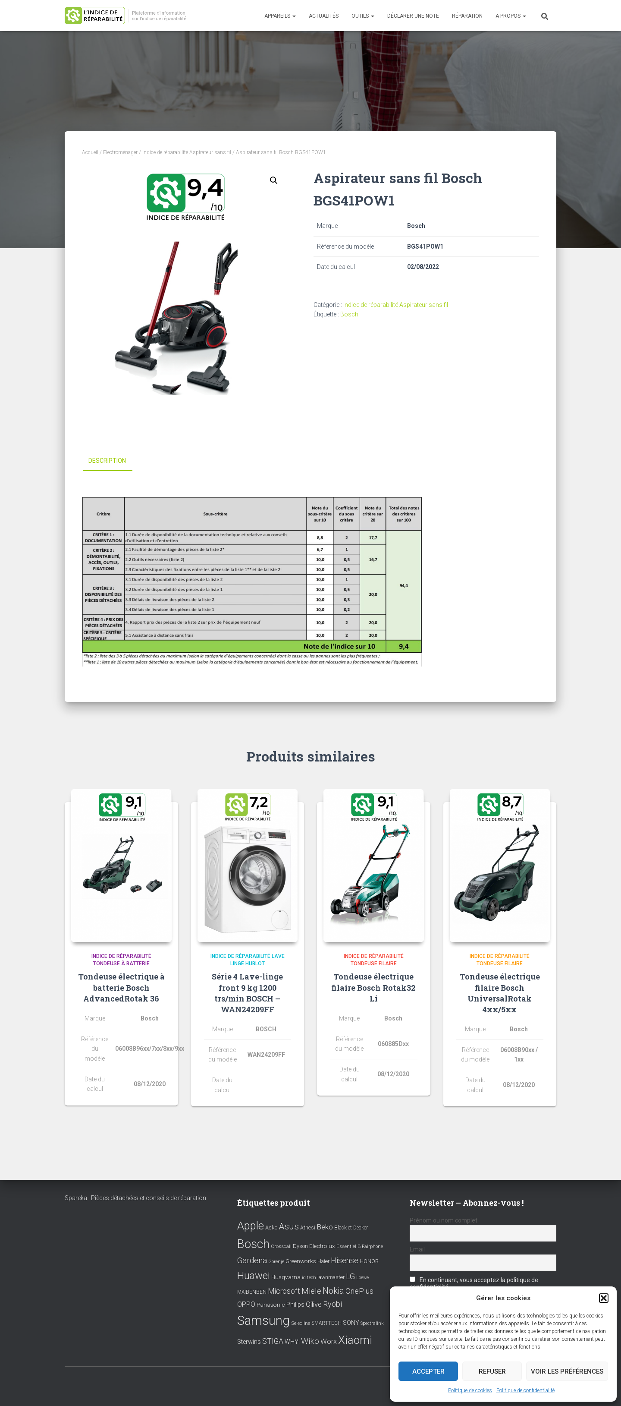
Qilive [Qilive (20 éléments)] (314, 1304)
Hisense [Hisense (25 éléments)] (344, 1260)
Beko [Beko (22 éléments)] (325, 1227)
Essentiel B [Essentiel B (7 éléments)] (348, 1246)
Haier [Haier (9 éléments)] (323, 1261)
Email (417, 1249)
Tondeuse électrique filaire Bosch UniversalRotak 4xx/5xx (500, 992)
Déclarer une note (413, 16)
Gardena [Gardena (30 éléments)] (252, 1260)
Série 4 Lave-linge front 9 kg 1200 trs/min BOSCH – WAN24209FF (247, 992)
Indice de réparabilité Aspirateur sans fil (186, 152)
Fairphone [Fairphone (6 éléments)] (372, 1246)
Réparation (467, 16)
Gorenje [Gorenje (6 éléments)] (276, 1261)
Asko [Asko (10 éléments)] (271, 1227)
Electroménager (120, 152)
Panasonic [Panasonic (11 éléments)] (271, 1304)
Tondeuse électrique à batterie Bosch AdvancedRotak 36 (121, 987)
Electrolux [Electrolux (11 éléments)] (322, 1245)
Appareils (280, 16)
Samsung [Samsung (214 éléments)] (263, 1320)
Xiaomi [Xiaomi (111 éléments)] (355, 1339)
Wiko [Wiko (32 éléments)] (310, 1341)
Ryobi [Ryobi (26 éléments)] (332, 1303)
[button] (603, 1298)
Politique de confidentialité (525, 1390)
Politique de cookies (470, 1390)
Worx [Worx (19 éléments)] (328, 1341)
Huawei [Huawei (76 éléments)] (253, 1276)
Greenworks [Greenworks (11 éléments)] (300, 1261)
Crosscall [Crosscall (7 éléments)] (281, 1246)
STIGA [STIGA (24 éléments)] (272, 1341)
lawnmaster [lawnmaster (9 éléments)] (331, 1277)
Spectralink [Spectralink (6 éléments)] (372, 1323)
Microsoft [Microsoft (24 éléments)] (284, 1291)
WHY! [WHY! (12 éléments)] (292, 1341)
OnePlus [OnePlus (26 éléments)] (359, 1290)
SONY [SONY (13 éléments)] (351, 1323)
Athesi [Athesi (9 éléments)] (307, 1227)
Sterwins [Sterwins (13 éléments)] (249, 1342)
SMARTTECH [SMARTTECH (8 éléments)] (326, 1323)
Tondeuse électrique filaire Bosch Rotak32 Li (373, 987)
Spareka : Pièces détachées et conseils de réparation (135, 1197)
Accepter (428, 1371)
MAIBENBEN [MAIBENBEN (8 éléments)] (252, 1292)
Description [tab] (107, 460)
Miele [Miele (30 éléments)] (311, 1291)
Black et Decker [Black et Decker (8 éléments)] (351, 1228)
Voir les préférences (567, 1371)
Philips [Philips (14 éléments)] (295, 1304)
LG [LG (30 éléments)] (350, 1276)
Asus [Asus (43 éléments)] (289, 1226)
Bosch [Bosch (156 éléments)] (253, 1244)
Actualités (324, 16)
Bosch (349, 314)
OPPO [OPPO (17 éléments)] (246, 1304)
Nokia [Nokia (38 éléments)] (333, 1291)
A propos (511, 16)
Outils (362, 16)
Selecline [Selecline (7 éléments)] (300, 1323)
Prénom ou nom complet (443, 1220)
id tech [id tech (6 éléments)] (309, 1277)
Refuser (492, 1371)
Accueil (90, 152)
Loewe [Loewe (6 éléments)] (362, 1277)
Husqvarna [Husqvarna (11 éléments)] (286, 1276)
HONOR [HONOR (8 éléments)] (369, 1261)
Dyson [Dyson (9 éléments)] (300, 1246)
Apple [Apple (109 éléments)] (250, 1225)
